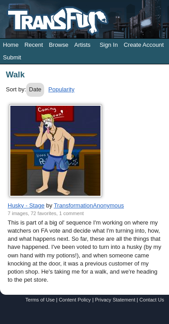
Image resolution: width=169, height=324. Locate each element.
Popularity (61, 89)
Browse (58, 44)
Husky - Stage (26, 205)
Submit (12, 57)
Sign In (109, 44)
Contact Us (151, 299)
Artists (82, 44)
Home (11, 44)
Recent (33, 44)
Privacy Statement (115, 299)
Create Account (143, 44)
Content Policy (75, 299)
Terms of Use (40, 299)
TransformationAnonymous (89, 205)
